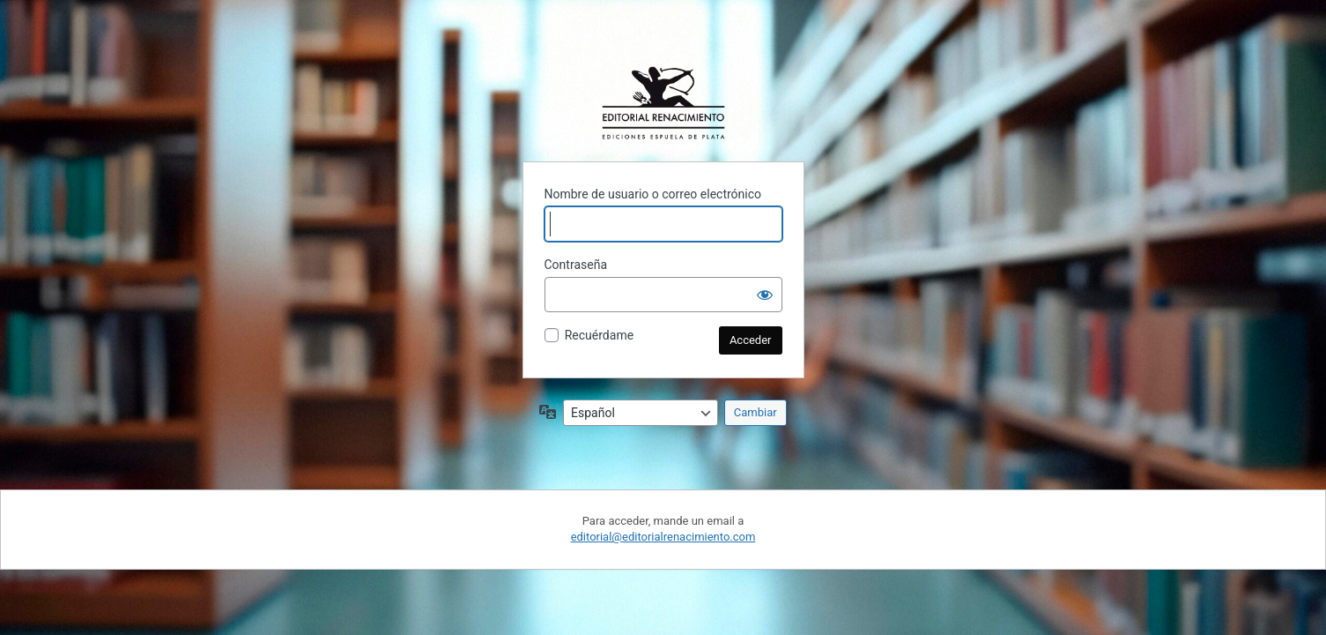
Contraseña (576, 265)
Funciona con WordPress (663, 103)
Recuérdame (599, 335)
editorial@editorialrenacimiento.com (663, 536)
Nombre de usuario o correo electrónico (653, 194)
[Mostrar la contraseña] (764, 294)
